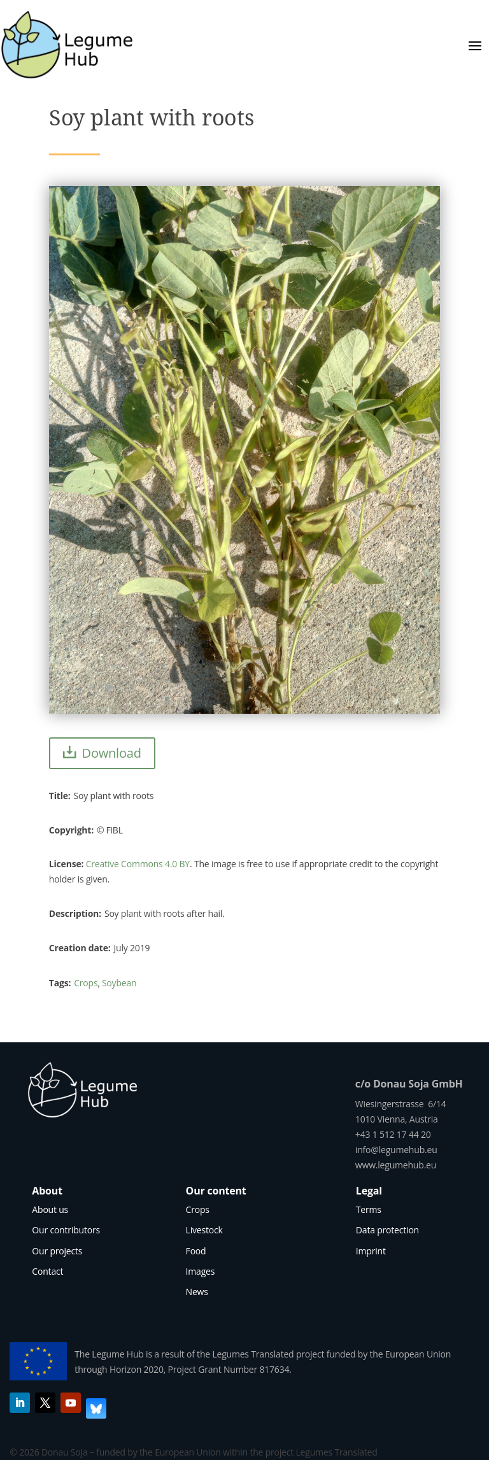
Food (196, 1251)
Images (200, 1271)
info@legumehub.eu (396, 1150)
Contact (47, 1271)
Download (111, 753)
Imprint (371, 1251)
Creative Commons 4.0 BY (138, 864)
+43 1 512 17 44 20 (393, 1134)
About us (50, 1209)
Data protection (387, 1230)
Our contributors (66, 1230)
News (197, 1292)
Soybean (119, 983)
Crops (85, 983)
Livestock (204, 1230)
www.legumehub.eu (395, 1165)
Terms (368, 1209)
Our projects (57, 1251)
